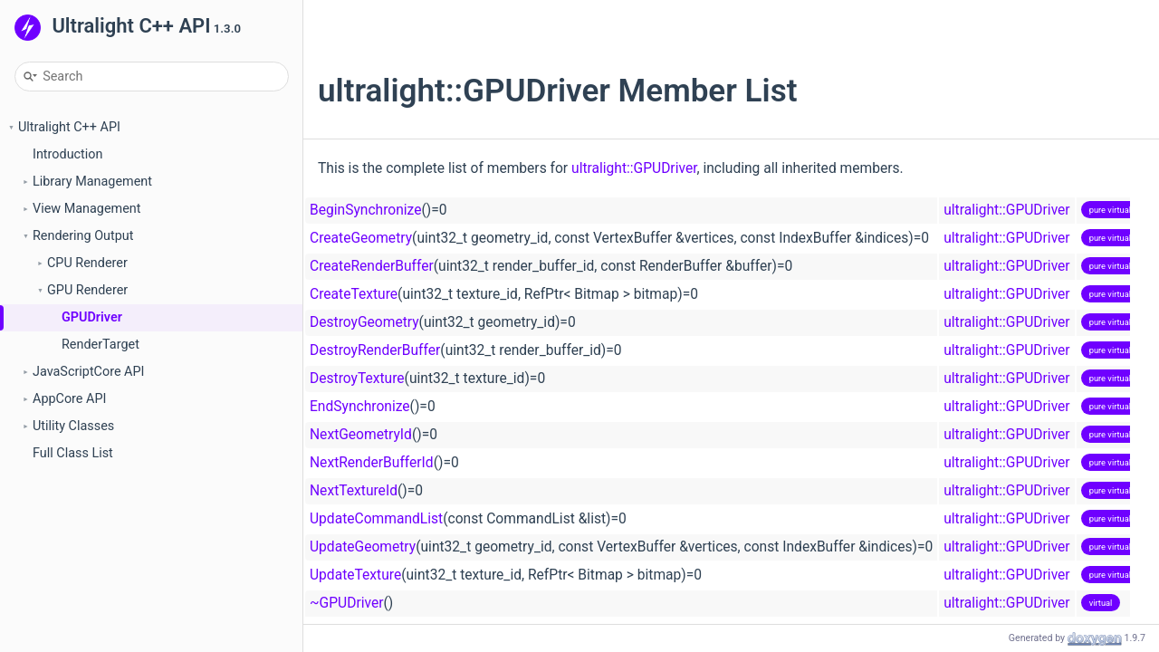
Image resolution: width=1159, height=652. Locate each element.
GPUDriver (92, 317)
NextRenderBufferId (372, 463)
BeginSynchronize (365, 210)
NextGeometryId (361, 435)
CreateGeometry (361, 238)
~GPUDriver (347, 603)
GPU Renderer (87, 290)
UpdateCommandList (376, 519)
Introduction (67, 154)
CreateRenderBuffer (372, 266)
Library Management (92, 181)
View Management (86, 208)
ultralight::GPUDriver (634, 168)
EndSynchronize (360, 406)
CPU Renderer (87, 263)
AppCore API (69, 399)
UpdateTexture (355, 575)
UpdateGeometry (363, 547)
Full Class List (73, 453)
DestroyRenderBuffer (375, 350)
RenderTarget (100, 344)
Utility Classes (73, 426)
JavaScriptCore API (89, 371)
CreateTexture (354, 294)
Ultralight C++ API (69, 127)
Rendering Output (83, 236)
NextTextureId (354, 491)
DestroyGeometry (364, 322)
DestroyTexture (357, 378)
